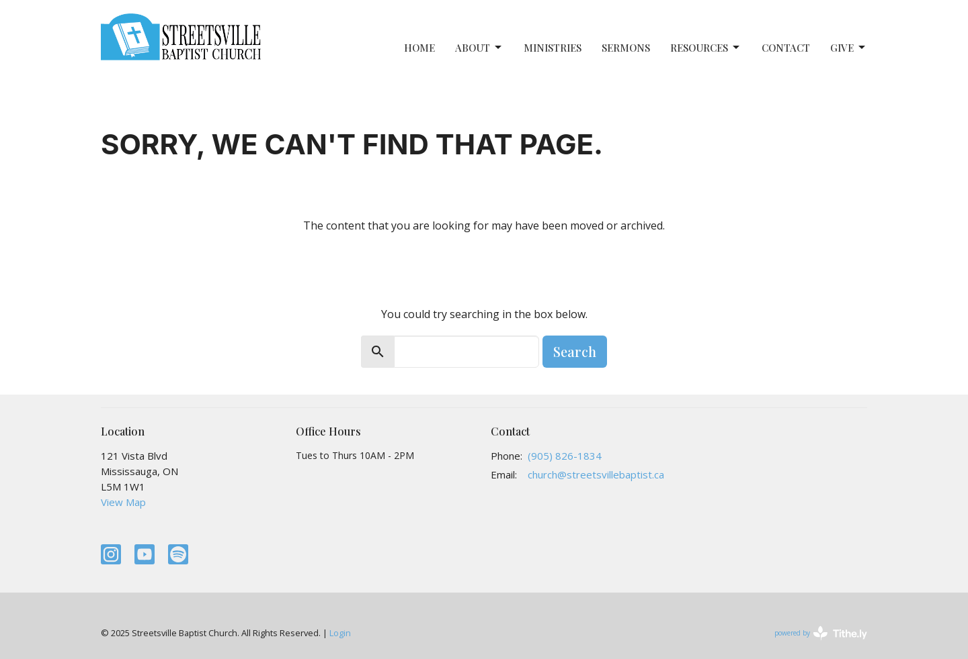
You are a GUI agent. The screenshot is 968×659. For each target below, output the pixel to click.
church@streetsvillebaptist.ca (596, 474)
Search (574, 351)
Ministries (552, 47)
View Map (123, 502)
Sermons (626, 47)
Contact (786, 47)
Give (848, 48)
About (479, 48)
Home (419, 47)
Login (340, 633)
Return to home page (484, 263)
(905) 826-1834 (565, 455)
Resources (705, 48)
